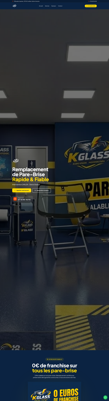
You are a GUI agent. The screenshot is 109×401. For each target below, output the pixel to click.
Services (47, 6)
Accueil (41, 6)
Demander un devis (42, 190)
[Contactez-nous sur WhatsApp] (105, 397)
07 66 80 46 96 (93, 1)
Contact (60, 6)
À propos (53, 6)
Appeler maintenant (21, 190)
